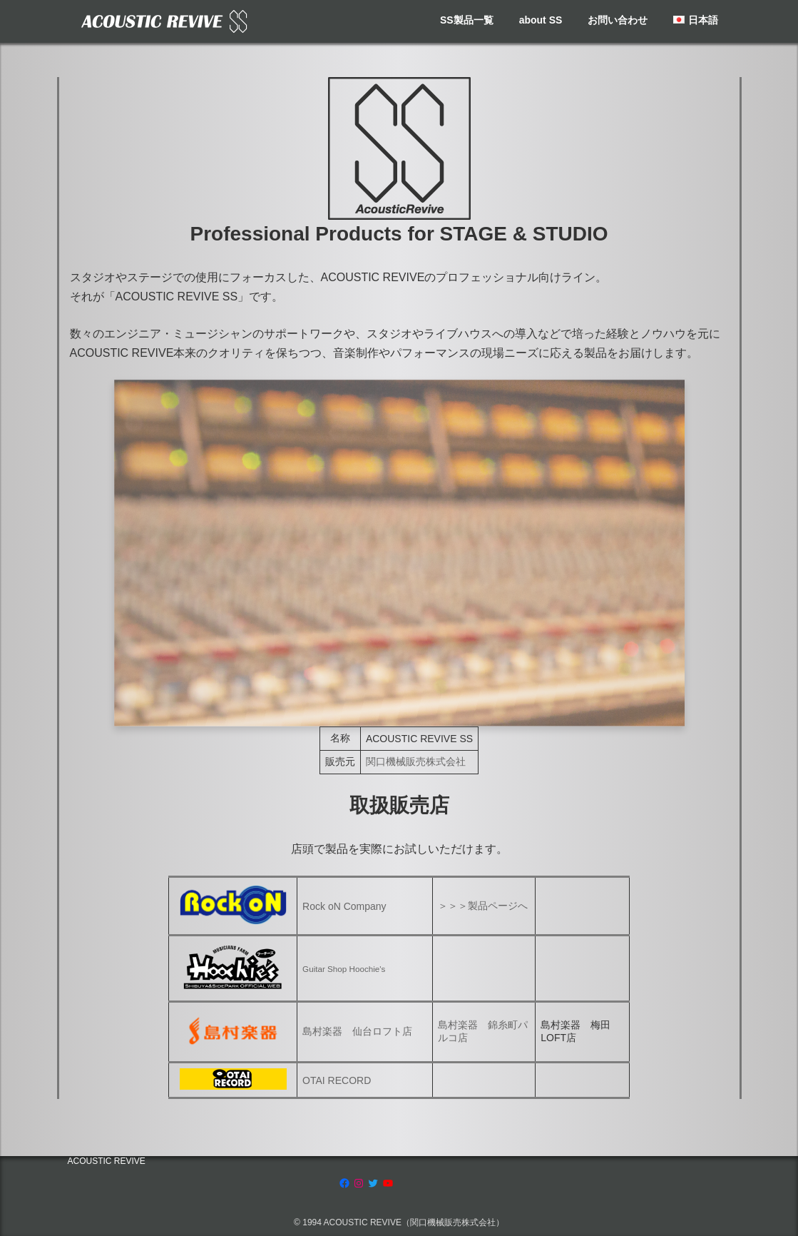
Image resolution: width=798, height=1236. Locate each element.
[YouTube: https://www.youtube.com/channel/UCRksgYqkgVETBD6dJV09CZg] (388, 1183)
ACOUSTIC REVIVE (106, 1161)
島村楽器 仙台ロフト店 (357, 1031)
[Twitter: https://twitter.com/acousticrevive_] (373, 1183)
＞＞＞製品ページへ (483, 905)
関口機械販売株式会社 (416, 761)
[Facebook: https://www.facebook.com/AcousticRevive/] (344, 1183)
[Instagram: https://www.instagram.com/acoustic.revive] (358, 1183)
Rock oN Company (344, 906)
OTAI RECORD (336, 1080)
